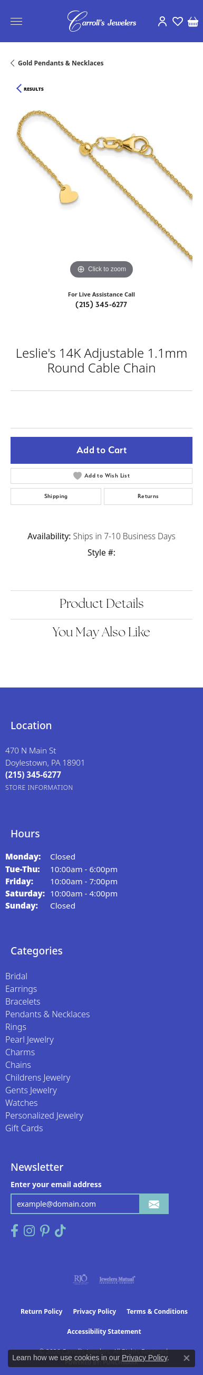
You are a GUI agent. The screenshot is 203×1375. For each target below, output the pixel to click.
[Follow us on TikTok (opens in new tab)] (60, 1231)
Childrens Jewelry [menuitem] (37, 1077)
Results (34, 89)
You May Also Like (101, 633)
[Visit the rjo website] (81, 1279)
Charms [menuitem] (20, 1052)
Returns (148, 496)
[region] (101, 191)
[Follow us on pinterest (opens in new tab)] (45, 1231)
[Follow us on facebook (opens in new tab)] (14, 1231)
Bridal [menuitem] (16, 976)
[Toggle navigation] (16, 21)
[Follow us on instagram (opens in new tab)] (29, 1231)
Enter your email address (56, 1184)
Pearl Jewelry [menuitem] (29, 1039)
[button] (162, 21)
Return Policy (42, 1311)
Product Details (102, 604)
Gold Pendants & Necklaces (61, 63)
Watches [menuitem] (21, 1103)
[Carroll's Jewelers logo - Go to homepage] (101, 21)
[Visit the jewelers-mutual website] (117, 1279)
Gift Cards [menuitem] (24, 1128)
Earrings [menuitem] (21, 989)
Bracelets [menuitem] (23, 1001)
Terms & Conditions (157, 1311)
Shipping (56, 496)
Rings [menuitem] (15, 1027)
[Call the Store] (33, 774)
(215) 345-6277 (101, 304)
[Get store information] (39, 787)
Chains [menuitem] (18, 1065)
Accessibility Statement (104, 1331)
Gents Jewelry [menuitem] (31, 1090)
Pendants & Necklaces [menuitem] (47, 1014)
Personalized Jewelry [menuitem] (44, 1115)
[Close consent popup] (186, 1358)
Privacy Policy (94, 1311)
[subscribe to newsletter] (154, 1203)
